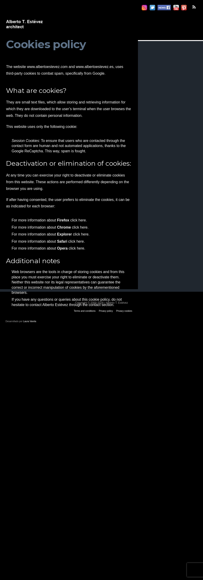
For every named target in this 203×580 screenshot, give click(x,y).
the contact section (98, 305)
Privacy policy (106, 311)
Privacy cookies (124, 311)
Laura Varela (29, 321)
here (82, 220)
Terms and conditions (85, 311)
